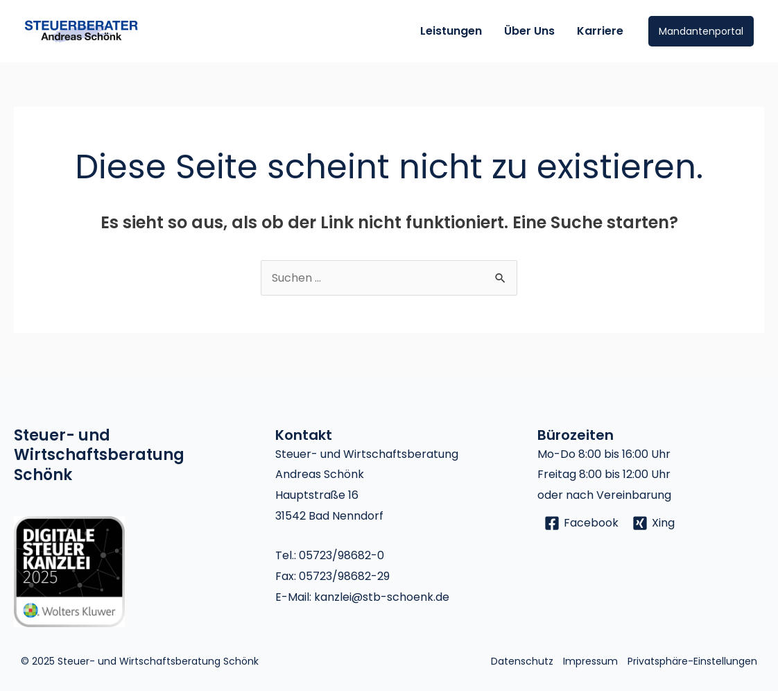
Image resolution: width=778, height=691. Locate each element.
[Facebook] (581, 523)
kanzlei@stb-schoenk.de (381, 597)
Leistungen (451, 31)
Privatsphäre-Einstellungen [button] (692, 661)
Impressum (590, 661)
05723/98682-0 (341, 555)
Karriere (600, 31)
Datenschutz (522, 661)
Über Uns (529, 31)
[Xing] (653, 523)
